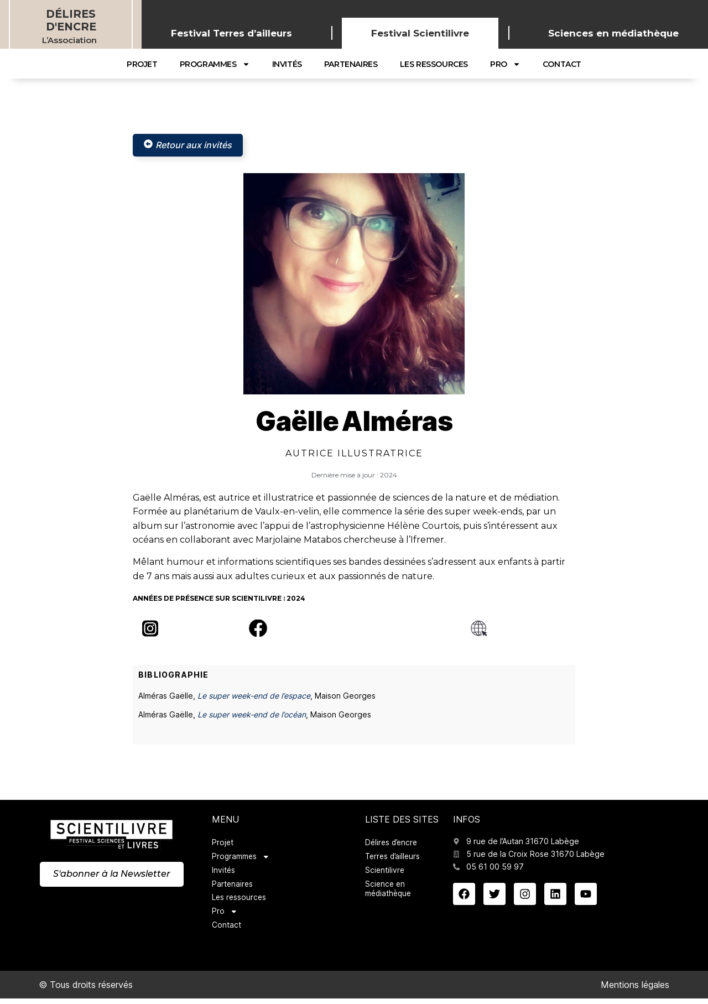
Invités (287, 64)
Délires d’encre (392, 843)
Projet (142, 64)
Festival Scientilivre (420, 33)
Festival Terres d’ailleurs (231, 33)
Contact (562, 64)
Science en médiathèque (389, 891)
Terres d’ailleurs (394, 857)
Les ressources (434, 64)
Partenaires (351, 64)
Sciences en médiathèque (613, 33)
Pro (505, 64)
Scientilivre (385, 872)
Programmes (215, 64)
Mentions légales (635, 990)
